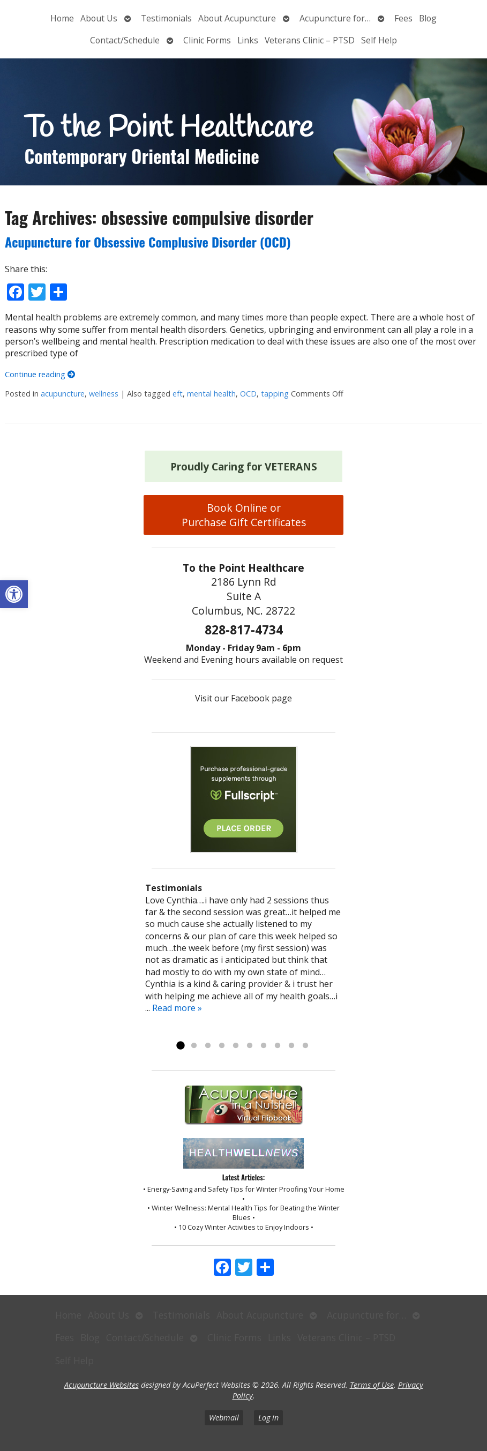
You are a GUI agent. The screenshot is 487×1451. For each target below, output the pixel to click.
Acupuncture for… (335, 18)
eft (178, 393)
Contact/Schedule (125, 40)
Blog (428, 18)
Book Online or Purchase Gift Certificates (244, 514)
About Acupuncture (237, 18)
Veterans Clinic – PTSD (310, 40)
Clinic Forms (207, 40)
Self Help (379, 40)
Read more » (177, 1008)
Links (247, 40)
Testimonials (166, 18)
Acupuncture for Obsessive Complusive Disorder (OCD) (148, 241)
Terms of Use (372, 1385)
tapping (275, 393)
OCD (248, 393)
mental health (211, 393)
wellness (103, 393)
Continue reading (40, 374)
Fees (403, 18)
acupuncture (63, 393)
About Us (98, 18)
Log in (268, 1417)
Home (62, 18)
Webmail (224, 1417)
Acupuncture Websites (101, 1385)
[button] (14, 594)
